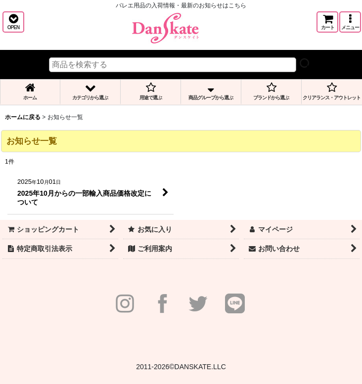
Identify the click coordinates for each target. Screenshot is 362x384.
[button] (13, 22)
